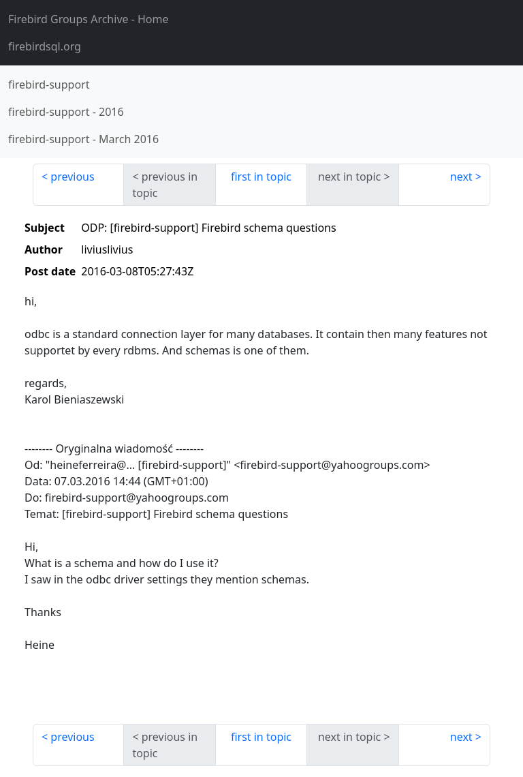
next (461, 176)
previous (72, 176)
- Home (88, 19)
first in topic (261, 176)
